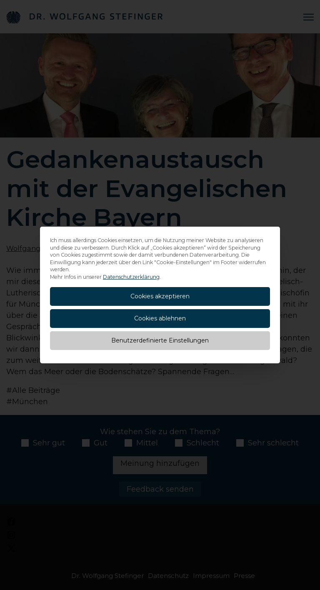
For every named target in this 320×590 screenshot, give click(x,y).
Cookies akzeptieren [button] (160, 296)
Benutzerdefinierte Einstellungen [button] (160, 340)
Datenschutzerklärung (131, 277)
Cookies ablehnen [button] (160, 318)
